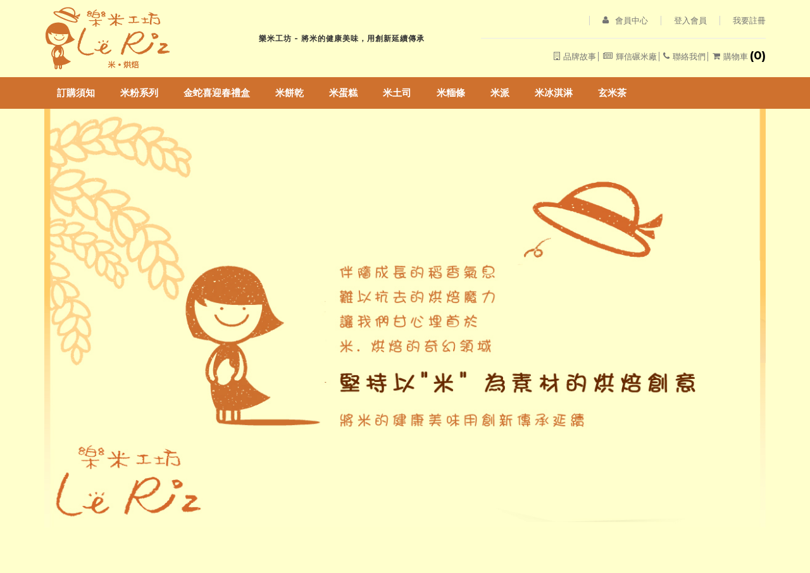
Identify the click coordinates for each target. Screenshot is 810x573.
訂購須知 (76, 93)
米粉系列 (139, 93)
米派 (499, 93)
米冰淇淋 (554, 93)
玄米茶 (612, 93)
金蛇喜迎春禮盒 (217, 93)
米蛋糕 (343, 93)
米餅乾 (289, 93)
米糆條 (451, 93)
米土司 (397, 93)
